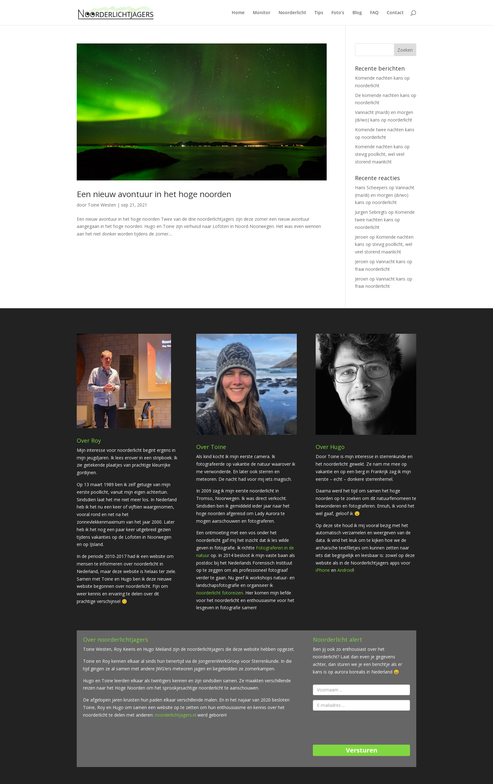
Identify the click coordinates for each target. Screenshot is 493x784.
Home (238, 12)
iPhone (323, 570)
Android (344, 570)
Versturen (361, 750)
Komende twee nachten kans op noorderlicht (385, 219)
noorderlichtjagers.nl (175, 715)
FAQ (374, 12)
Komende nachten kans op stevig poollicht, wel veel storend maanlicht (382, 154)
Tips (318, 12)
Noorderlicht (292, 12)
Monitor (261, 12)
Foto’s (337, 12)
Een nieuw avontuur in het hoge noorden (154, 194)
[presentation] (360, 727)
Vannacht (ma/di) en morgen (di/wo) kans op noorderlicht (384, 195)
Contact (395, 12)
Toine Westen (102, 205)
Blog (357, 12)
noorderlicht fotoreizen (219, 593)
